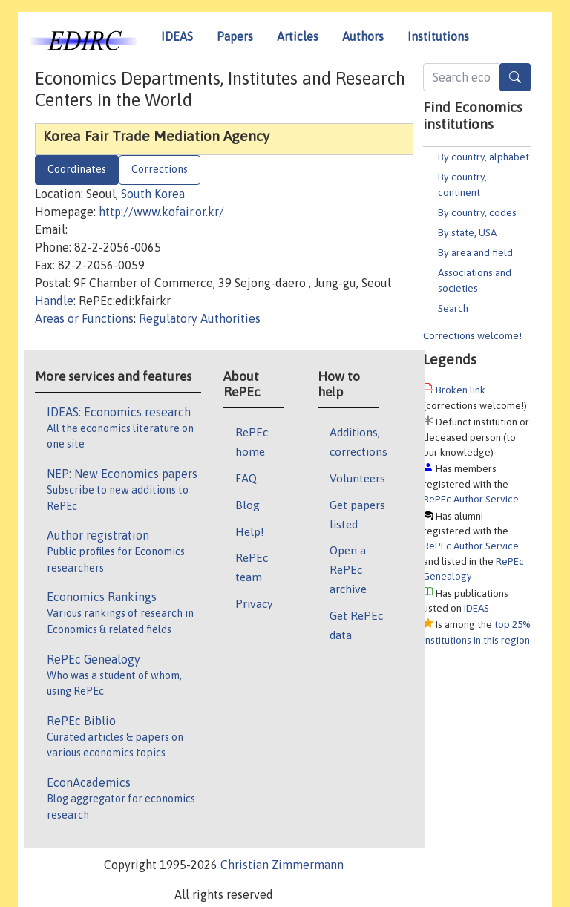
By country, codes (477, 212)
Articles (297, 36)
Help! (249, 531)
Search (453, 308)
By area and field (475, 252)
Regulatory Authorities (200, 318)
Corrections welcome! (472, 335)
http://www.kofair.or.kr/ (161, 211)
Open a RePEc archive (348, 569)
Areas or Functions (84, 318)
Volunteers (357, 478)
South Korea (153, 193)
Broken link (460, 390)
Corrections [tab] (159, 169)
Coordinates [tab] (77, 169)
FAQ (246, 478)
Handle (54, 300)
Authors (363, 36)
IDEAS (177, 36)
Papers (235, 36)
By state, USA (467, 232)
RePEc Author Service (471, 499)
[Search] (515, 77)
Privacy (253, 603)
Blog (247, 504)
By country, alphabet (483, 157)
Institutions (438, 36)
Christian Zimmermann (282, 864)
